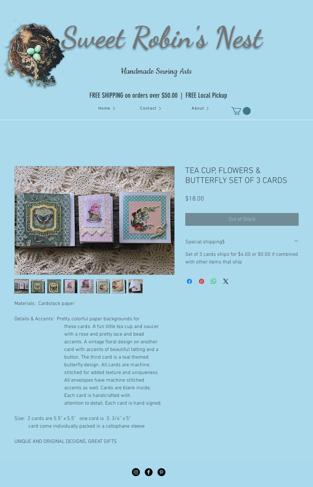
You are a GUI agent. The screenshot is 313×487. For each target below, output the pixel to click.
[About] (200, 108)
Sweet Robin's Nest (161, 36)
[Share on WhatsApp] (214, 281)
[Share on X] (226, 281)
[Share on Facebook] (189, 281)
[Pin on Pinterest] (201, 281)
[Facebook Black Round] (149, 472)
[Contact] (151, 108)
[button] (241, 111)
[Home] (107, 108)
